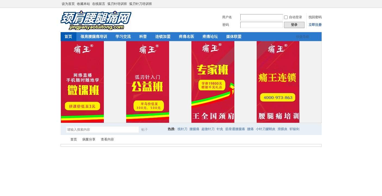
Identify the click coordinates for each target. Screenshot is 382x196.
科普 (143, 37)
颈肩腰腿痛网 (63, 139)
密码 (225, 25)
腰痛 (250, 129)
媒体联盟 (233, 37)
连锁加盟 (162, 37)
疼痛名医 (186, 37)
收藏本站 (83, 4)
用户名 (227, 17)
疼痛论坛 (210, 37)
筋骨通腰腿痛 (235, 129)
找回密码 (315, 17)
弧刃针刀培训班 (140, 4)
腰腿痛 (194, 129)
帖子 (144, 129)
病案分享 (88, 139)
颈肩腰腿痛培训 (93, 37)
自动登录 (293, 17)
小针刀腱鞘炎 (265, 129)
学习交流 (123, 37)
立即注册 (315, 25)
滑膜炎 (282, 129)
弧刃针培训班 (117, 4)
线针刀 (182, 129)
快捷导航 (302, 37)
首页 (68, 37)
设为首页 (68, 4)
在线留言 (98, 4)
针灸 (220, 129)
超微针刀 (208, 129)
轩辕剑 (294, 129)
